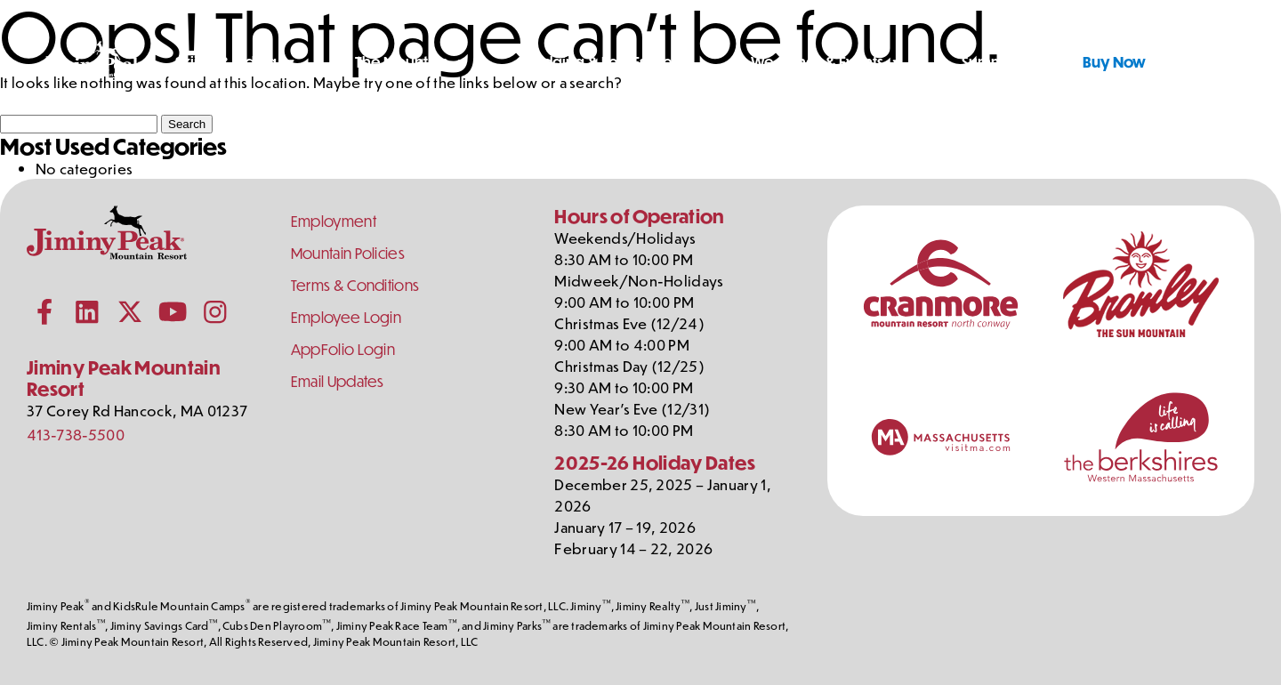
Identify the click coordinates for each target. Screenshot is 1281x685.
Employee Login (346, 317)
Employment (333, 221)
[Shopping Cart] (1226, 62)
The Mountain (401, 62)
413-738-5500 (76, 434)
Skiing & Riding (226, 62)
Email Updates (337, 381)
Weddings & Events (817, 62)
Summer (990, 62)
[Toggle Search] (1182, 62)
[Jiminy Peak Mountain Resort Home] (94, 62)
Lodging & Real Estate (600, 62)
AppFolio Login (343, 349)
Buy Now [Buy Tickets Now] (1114, 62)
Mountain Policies (348, 253)
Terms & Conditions (355, 285)
